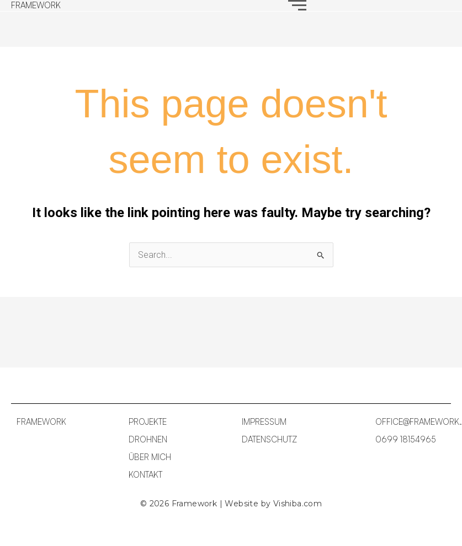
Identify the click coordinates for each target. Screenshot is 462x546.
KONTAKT (145, 474)
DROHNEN (148, 439)
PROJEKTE (148, 422)
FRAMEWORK (36, 5)
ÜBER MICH (150, 457)
